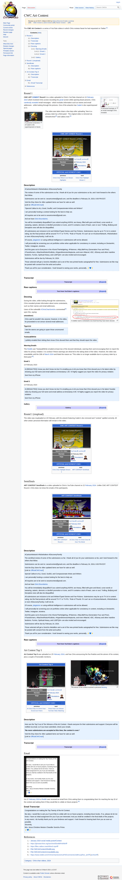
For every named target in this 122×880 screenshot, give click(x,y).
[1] (107, 27)
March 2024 (49, 354)
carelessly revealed (31, 103)
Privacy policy (27, 877)
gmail (61, 100)
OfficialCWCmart (37, 205)
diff (30, 22)
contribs (71, 21)
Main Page (6, 23)
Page (24, 8)
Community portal (8, 25)
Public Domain (44, 873)
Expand (103, 282)
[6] (79, 801)
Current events (8, 27)
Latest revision (47, 22)
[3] (70, 116)
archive (84, 159)
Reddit (29, 349)
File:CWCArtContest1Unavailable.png (44, 852)
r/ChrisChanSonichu (48, 309)
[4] (65, 309)
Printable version (8, 51)
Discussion (31, 8)
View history (89, 8)
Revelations (82, 166)
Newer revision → (61, 22)
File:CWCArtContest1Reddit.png (43, 849)
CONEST (35, 97)
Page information (8, 55)
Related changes (8, 46)
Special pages (7, 48)
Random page (7, 32)
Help (4, 34)
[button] (102, 282)
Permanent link (8, 53)
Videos (83, 172)
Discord (5, 37)
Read (71, 8)
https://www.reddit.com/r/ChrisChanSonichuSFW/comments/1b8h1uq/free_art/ (59, 855)
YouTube (77, 159)
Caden (79, 105)
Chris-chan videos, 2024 (42, 861)
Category (28, 861)
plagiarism (37, 240)
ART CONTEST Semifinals (80, 470)
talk (66, 21)
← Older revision (36, 22)
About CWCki (37, 877)
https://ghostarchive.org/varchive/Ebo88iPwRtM (48, 844)
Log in (118, 2)
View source (79, 8)
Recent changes (8, 30)
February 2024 (81, 162)
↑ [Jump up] (29, 841)
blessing (104, 687)
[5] (32, 356)
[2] (56, 116)
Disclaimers (47, 877)
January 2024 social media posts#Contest (46, 841)
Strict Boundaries (41, 219)
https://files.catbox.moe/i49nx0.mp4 (44, 846)
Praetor (76, 169)
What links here (8, 44)
